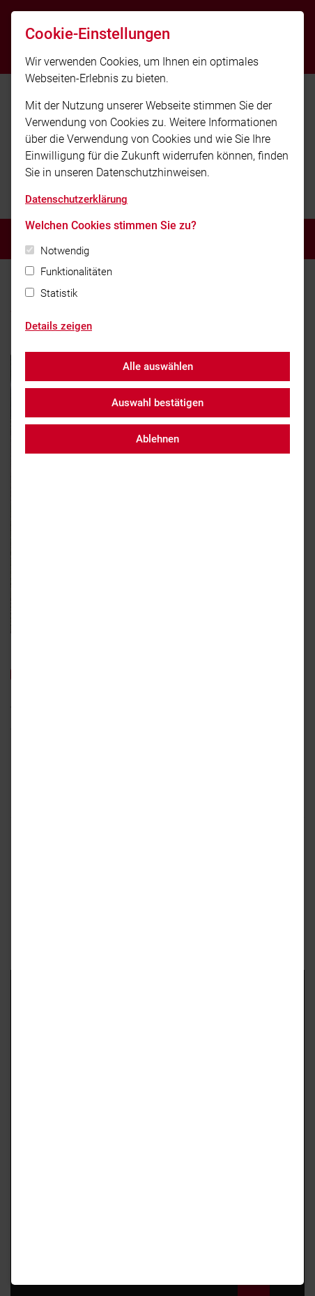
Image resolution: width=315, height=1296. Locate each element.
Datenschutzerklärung (76, 199)
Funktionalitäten (76, 271)
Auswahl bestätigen (157, 402)
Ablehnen (157, 439)
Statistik (58, 293)
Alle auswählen (158, 366)
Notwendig (64, 251)
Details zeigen (58, 326)
